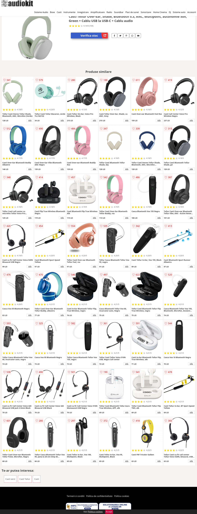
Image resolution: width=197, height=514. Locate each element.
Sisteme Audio (41, 12)
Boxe (52, 12)
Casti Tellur (24, 479)
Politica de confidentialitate (99, 496)
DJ (170, 12)
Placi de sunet (132, 12)
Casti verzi (10, 479)
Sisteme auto (179, 12)
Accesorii (191, 12)
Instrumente (69, 12)
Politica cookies (121, 496)
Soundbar (118, 12)
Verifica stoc (94, 35)
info (30, 120)
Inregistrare (83, 12)
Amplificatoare (98, 12)
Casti (59, 12)
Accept (109, 511)
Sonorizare (146, 12)
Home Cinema (160, 12)
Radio (109, 12)
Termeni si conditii (75, 496)
